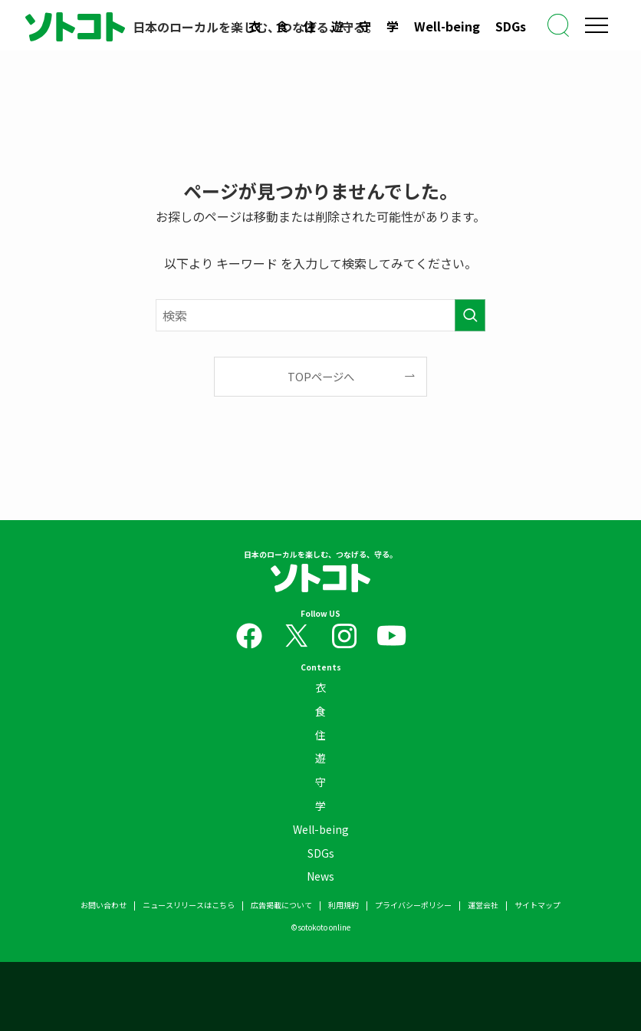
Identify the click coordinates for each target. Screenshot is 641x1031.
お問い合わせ (104, 905)
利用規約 (343, 905)
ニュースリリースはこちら (189, 905)
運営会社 (483, 905)
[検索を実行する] (470, 315)
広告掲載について (281, 905)
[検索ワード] (320, 315)
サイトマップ (537, 905)
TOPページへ (321, 376)
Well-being (447, 26)
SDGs (510, 26)
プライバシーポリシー (413, 905)
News (320, 876)
